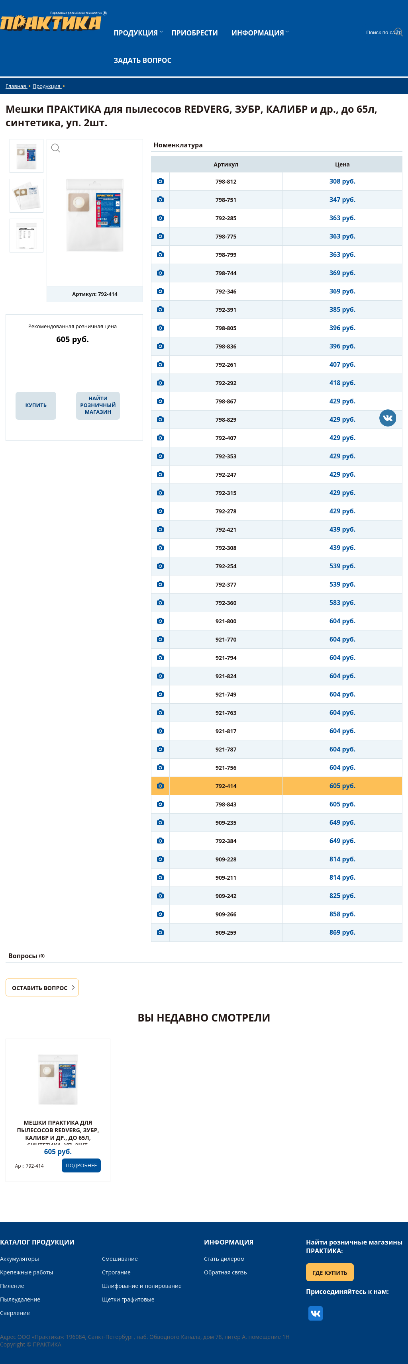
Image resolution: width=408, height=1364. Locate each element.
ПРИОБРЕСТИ (194, 32)
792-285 (226, 218)
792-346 (226, 291)
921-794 (226, 657)
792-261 (226, 364)
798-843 (226, 804)
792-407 (226, 438)
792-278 (226, 511)
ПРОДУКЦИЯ (136, 32)
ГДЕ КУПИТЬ (329, 1272)
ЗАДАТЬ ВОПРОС (142, 60)
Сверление (15, 1313)
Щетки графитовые (128, 1299)
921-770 (226, 639)
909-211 (226, 877)
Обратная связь (225, 1272)
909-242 (226, 896)
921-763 (226, 712)
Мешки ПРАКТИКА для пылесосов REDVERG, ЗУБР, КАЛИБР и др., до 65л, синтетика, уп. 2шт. (58, 1134)
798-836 (226, 346)
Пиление (12, 1286)
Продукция (47, 86)
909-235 (226, 822)
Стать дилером (224, 1258)
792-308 (226, 548)
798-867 (226, 401)
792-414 (226, 786)
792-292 (226, 383)
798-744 (226, 273)
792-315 (226, 493)
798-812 (226, 181)
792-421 (226, 529)
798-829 (226, 419)
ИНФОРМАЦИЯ (257, 32)
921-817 (226, 731)
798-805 (226, 328)
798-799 (226, 254)
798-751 (226, 200)
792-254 (226, 566)
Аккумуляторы (19, 1258)
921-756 (226, 767)
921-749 (226, 694)
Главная (16, 86)
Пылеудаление (20, 1299)
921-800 (226, 621)
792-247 (226, 474)
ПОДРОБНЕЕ (81, 1165)
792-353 (226, 456)
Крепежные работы (26, 1272)
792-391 (226, 309)
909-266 (226, 914)
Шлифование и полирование (142, 1286)
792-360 (226, 603)
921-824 (226, 676)
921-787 (226, 749)
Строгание (116, 1272)
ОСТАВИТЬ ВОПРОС (39, 988)
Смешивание (120, 1258)
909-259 (226, 932)
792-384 (226, 841)
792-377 (226, 584)
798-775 (226, 236)
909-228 (226, 859)
